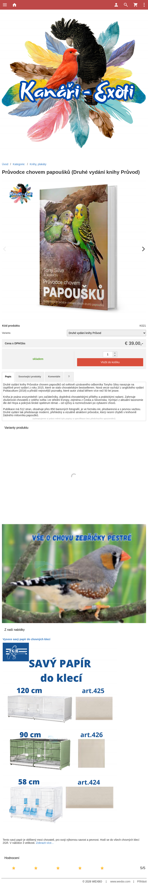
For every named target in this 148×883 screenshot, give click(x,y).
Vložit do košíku (110, 362)
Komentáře (54, 376)
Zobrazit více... (45, 842)
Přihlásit (142, 881)
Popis (8, 376)
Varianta (6, 333)
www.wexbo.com (120, 881)
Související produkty (29, 376)
